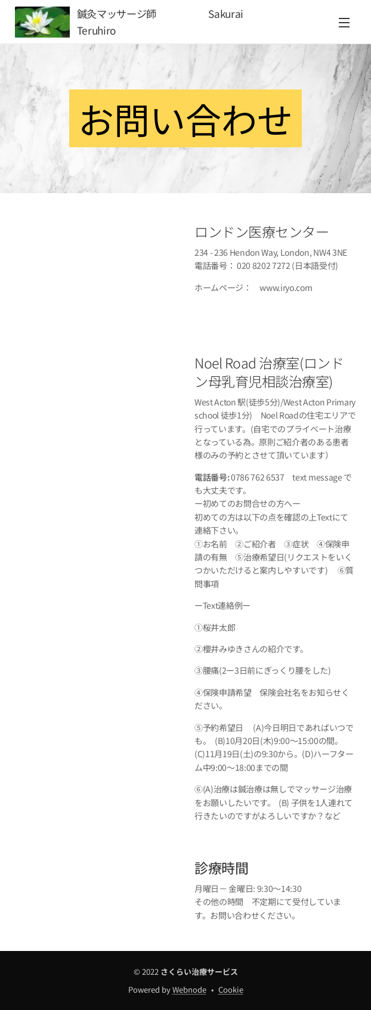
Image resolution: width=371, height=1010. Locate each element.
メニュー (344, 22)
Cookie (230, 989)
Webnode (189, 989)
